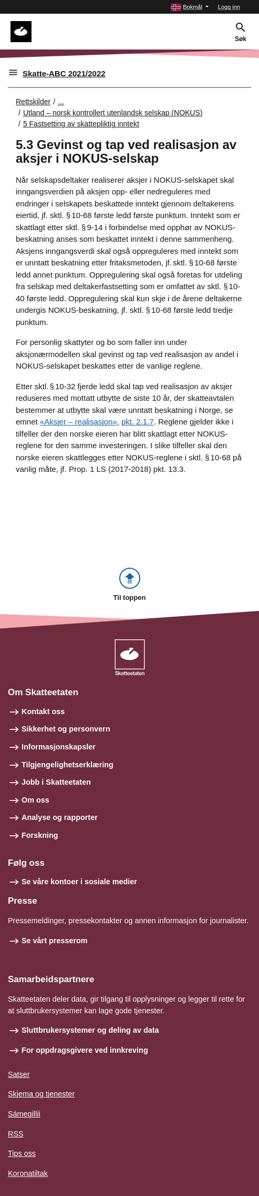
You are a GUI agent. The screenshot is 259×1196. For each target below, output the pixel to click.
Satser (19, 1074)
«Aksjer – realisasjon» (78, 421)
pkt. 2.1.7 (137, 421)
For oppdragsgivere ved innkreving (85, 1050)
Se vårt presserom (55, 940)
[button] (190, 7)
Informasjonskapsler (59, 747)
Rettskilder (33, 101)
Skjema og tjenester (41, 1094)
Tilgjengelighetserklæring (67, 764)
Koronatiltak (28, 1173)
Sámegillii (24, 1114)
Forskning (40, 835)
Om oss (35, 800)
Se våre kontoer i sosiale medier (79, 881)
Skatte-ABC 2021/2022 (64, 73)
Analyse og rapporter (60, 817)
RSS (16, 1134)
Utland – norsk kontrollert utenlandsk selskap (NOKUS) (113, 112)
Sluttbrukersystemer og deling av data (90, 1030)
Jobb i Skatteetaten (56, 782)
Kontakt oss (43, 711)
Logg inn (229, 7)
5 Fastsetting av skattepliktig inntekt (81, 124)
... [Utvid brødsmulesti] (61, 101)
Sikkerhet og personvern (66, 729)
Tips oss (22, 1153)
